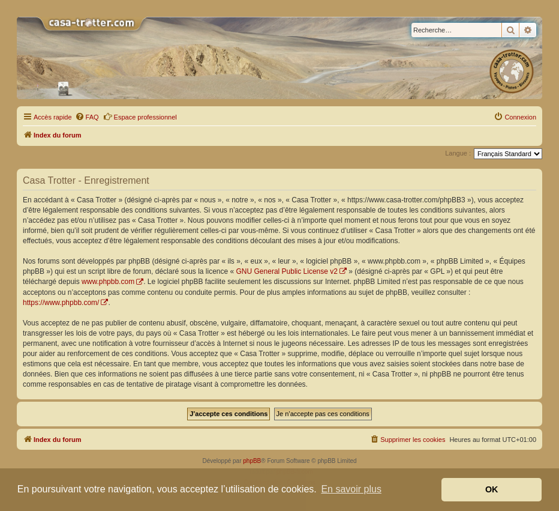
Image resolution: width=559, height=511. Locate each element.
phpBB (252, 461)
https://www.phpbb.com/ (61, 302)
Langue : (458, 153)
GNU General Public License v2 (287, 271)
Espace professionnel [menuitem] (140, 116)
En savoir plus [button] (351, 489)
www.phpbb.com (108, 281)
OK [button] (491, 489)
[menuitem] (87, 117)
